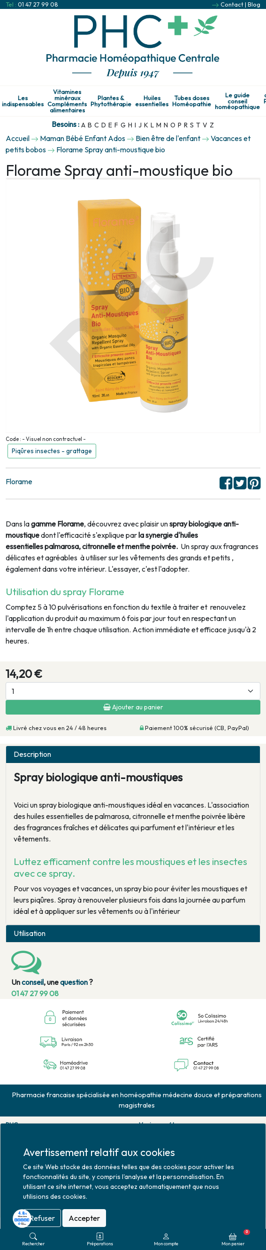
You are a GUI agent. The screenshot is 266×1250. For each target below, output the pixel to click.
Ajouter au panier (133, 707)
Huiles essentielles (151, 101)
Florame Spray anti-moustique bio (110, 149)
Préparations (100, 1239)
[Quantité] (133, 691)
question (74, 982)
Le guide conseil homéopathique (237, 101)
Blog (254, 4)
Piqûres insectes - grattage (52, 451)
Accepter (84, 1218)
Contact (231, 4)
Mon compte (166, 1239)
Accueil (18, 138)
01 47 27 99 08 (38, 4)
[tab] (133, 754)
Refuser (42, 1218)
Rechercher (33, 1239)
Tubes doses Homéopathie (191, 101)
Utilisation (30, 933)
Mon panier (235, 1237)
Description (32, 754)
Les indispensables (23, 101)
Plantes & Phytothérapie (111, 101)
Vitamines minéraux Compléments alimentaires (67, 101)
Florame (19, 481)
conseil (33, 982)
